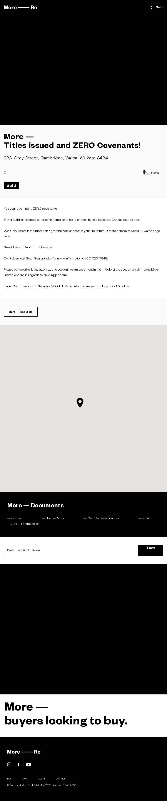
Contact (17, 519)
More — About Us (20, 312)
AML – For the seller (25, 524)
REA (145, 519)
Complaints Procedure (103, 519)
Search (150, 551)
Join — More (55, 519)
